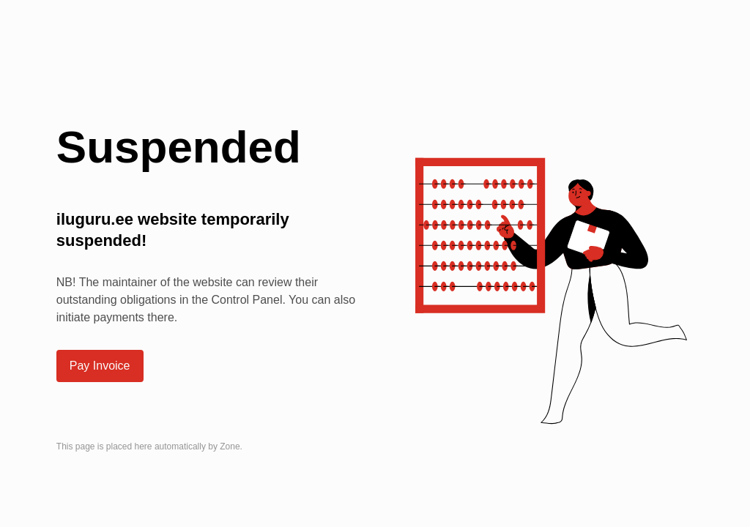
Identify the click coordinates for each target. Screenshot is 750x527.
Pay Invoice (100, 365)
